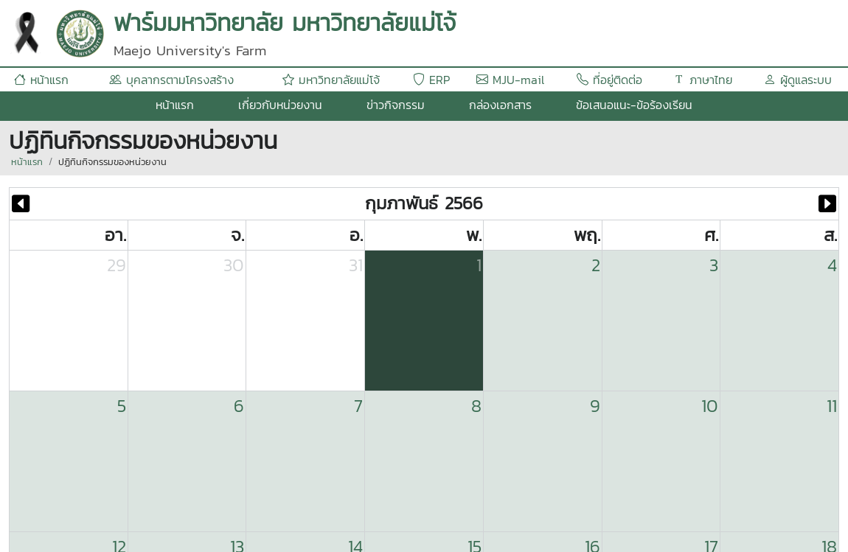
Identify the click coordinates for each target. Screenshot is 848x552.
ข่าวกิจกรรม (395, 104)
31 (356, 265)
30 (233, 265)
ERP (431, 79)
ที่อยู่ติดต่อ (609, 79)
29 (116, 265)
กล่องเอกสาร (500, 104)
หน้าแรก (41, 79)
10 (709, 406)
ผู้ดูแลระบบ (798, 79)
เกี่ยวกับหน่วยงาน (280, 104)
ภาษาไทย (702, 79)
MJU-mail (510, 79)
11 (832, 406)
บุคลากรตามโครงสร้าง (171, 79)
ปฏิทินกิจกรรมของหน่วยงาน (112, 162)
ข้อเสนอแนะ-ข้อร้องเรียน (634, 104)
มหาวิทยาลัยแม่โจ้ (331, 79)
